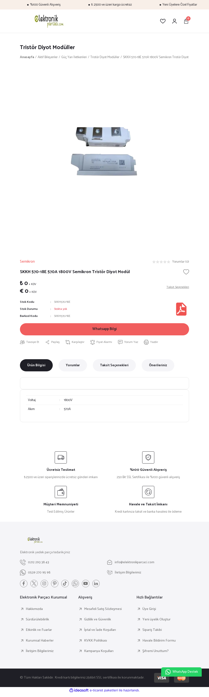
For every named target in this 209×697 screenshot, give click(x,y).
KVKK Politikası (95, 643)
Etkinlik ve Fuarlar (39, 633)
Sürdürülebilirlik (37, 622)
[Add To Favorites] (186, 272)
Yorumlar (73, 368)
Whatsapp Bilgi (104, 330)
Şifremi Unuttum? (155, 654)
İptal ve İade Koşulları (100, 633)
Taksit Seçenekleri (114, 368)
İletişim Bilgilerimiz (39, 654)
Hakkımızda (34, 612)
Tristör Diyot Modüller (49, 48)
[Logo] (48, 21)
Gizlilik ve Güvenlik (97, 622)
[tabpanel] (104, 155)
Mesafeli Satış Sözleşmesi (103, 612)
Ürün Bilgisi (36, 368)
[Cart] (186, 21)
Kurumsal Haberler (40, 643)
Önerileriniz (158, 368)
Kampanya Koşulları (98, 654)
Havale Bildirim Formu (159, 643)
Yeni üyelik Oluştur (156, 622)
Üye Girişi (149, 612)
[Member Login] (174, 21)
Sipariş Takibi (152, 633)
